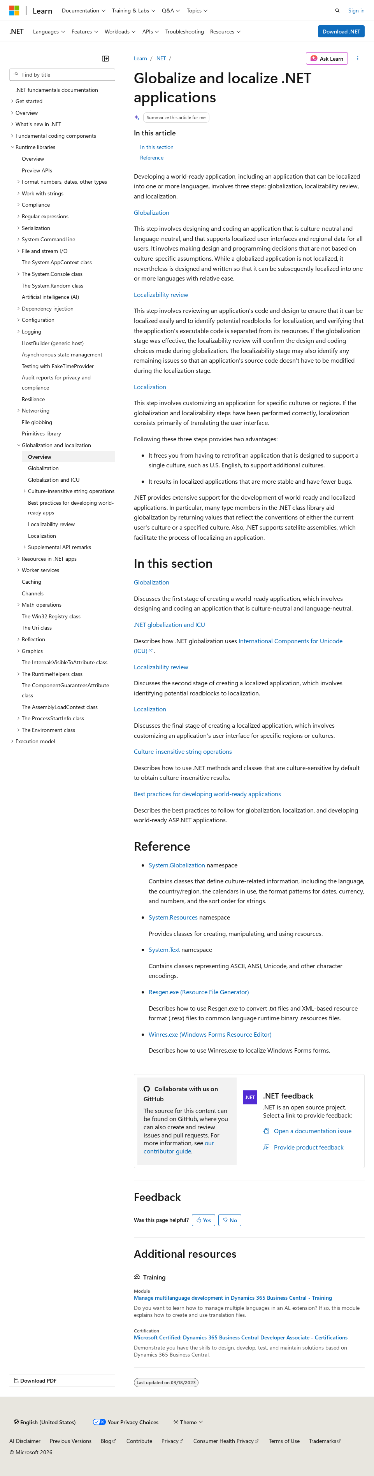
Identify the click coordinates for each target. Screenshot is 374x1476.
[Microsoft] (14, 10)
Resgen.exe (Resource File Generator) (199, 992)
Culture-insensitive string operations (183, 751)
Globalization (151, 212)
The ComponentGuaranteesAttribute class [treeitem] (65, 690)
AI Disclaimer (24, 1440)
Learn (140, 58)
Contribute (139, 1440)
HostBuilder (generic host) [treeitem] (53, 343)
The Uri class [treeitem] (37, 627)
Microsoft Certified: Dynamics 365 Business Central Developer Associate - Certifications (241, 1337)
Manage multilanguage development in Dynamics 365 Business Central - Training (233, 1297)
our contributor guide (179, 1147)
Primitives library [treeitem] (41, 433)
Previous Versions (70, 1440)
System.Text (164, 949)
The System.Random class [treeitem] (52, 285)
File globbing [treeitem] (37, 422)
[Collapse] (105, 58)
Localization (150, 387)
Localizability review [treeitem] (51, 524)
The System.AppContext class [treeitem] (57, 262)
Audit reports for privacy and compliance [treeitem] (56, 382)
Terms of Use (284, 1440)
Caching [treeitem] (31, 581)
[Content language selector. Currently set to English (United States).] (45, 1422)
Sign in (356, 10)
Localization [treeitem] (42, 535)
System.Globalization (177, 865)
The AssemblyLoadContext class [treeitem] (60, 707)
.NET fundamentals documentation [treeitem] (57, 89)
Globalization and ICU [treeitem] (54, 479)
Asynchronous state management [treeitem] (62, 354)
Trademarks (322, 1440)
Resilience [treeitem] (33, 399)
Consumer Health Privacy (223, 1440)
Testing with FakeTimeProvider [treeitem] (58, 366)
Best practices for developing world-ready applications (207, 794)
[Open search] (337, 11)
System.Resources (173, 917)
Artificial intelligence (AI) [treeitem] (50, 296)
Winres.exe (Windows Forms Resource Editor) (210, 1034)
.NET (160, 58)
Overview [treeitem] (33, 158)
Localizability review (161, 294)
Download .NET (341, 31)
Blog (106, 1440)
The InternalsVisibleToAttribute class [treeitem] (64, 662)
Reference (151, 157)
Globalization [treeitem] (43, 468)
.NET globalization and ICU (169, 624)
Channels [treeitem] (33, 593)
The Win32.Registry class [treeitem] (51, 616)
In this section (157, 147)
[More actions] (358, 58)
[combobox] (62, 74)
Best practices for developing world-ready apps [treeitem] (71, 507)
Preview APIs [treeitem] (37, 170)
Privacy (170, 1440)
